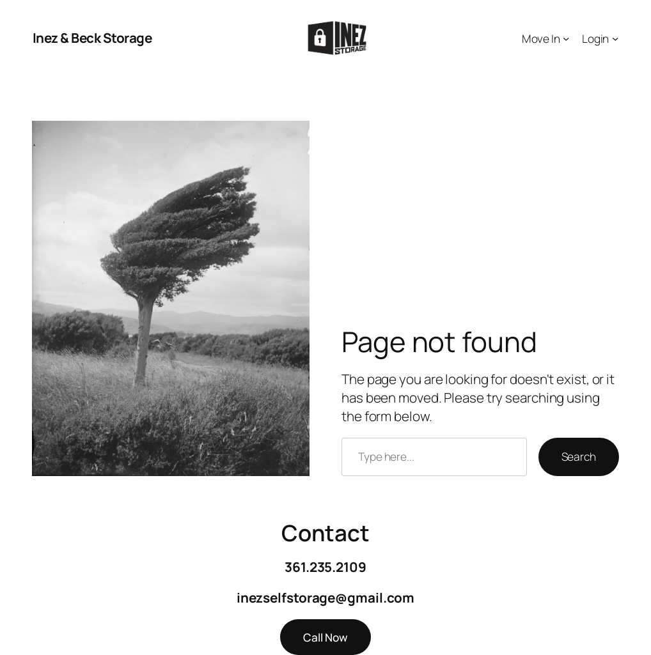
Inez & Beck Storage (92, 38)
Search (578, 456)
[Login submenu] (615, 38)
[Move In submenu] (566, 38)
